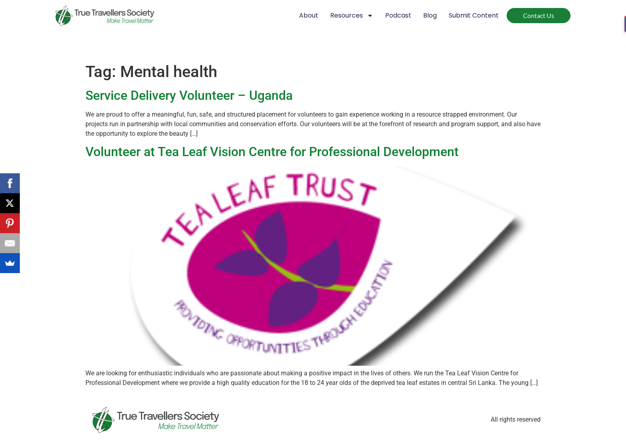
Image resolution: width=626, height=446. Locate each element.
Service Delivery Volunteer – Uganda (189, 95)
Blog (430, 15)
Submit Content (474, 15)
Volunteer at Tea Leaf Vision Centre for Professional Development (272, 151)
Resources (351, 15)
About (308, 15)
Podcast (398, 15)
